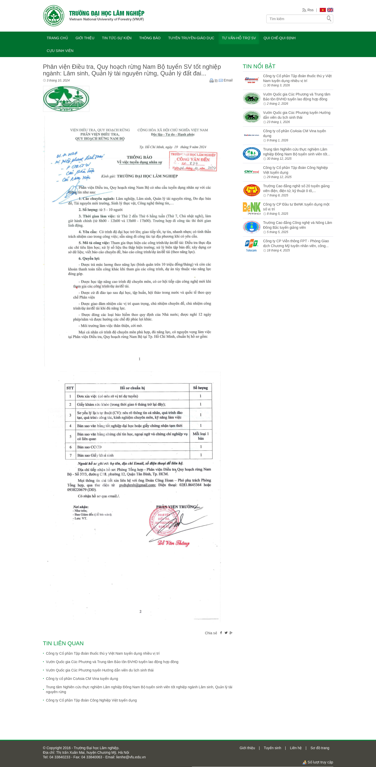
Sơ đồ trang (320, 748)
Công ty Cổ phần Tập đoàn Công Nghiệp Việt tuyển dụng (91, 700)
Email (226, 80)
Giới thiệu (247, 748)
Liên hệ (296, 748)
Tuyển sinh (272, 748)
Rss (311, 10)
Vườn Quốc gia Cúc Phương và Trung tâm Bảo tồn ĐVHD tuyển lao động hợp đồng (112, 662)
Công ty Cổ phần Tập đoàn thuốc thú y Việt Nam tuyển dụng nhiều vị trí (103, 653)
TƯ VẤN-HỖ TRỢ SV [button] (239, 38)
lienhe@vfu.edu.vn (130, 757)
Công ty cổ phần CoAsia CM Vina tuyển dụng (82, 679)
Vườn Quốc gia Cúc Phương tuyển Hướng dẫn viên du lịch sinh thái (100, 670)
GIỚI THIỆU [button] (85, 38)
